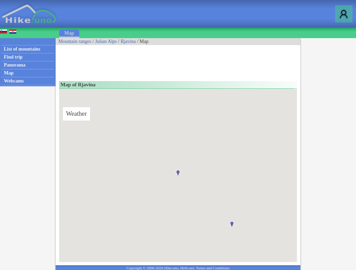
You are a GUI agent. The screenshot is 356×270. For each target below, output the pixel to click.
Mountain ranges (74, 41)
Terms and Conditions (212, 268)
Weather (76, 113)
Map (69, 33)
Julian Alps (106, 41)
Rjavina (128, 41)
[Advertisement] (182, 60)
